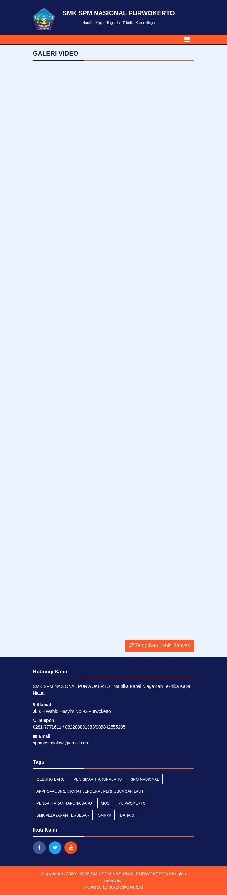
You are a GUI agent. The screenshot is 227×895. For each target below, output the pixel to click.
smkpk (104, 815)
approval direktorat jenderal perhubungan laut (90, 791)
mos (105, 803)
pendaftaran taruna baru (64, 803)
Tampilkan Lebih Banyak (159, 645)
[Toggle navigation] (187, 39)
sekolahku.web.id (126, 887)
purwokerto (132, 803)
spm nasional (145, 779)
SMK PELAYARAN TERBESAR (62, 815)
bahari (127, 815)
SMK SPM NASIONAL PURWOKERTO (128, 873)
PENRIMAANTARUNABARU (97, 779)
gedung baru (50, 779)
